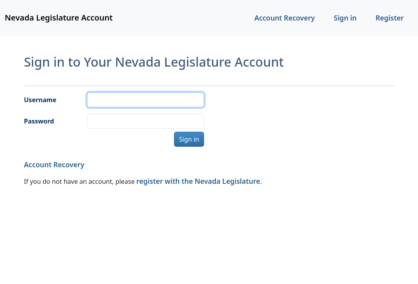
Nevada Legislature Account (59, 17)
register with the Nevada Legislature (198, 181)
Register (390, 17)
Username (40, 99)
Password (39, 121)
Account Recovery (284, 17)
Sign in (345, 17)
